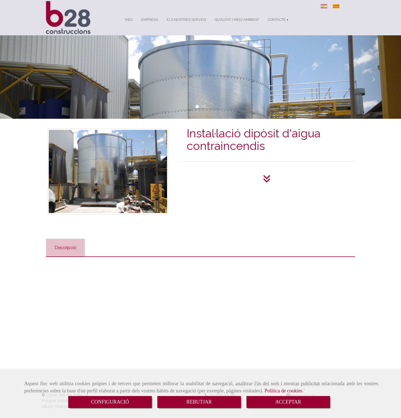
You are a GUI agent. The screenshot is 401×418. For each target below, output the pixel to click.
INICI (129, 25)
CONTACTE (278, 25)
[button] (30, 82)
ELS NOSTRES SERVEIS (186, 25)
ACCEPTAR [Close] (288, 402)
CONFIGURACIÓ (110, 402)
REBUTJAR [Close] (199, 402)
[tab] (65, 253)
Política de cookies (283, 391)
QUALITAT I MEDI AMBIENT (237, 25)
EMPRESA (149, 25)
